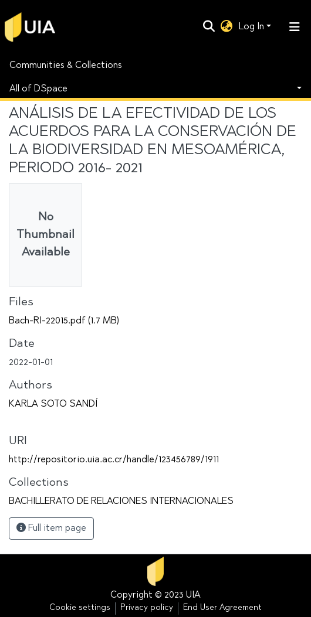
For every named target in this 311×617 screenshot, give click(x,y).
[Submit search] (209, 27)
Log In (251, 27)
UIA (193, 595)
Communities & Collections (65, 65)
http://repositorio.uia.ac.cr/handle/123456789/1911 (114, 460)
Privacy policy (146, 608)
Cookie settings (79, 608)
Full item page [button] (51, 528)
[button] (226, 27)
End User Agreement (222, 608)
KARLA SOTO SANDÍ (53, 404)
